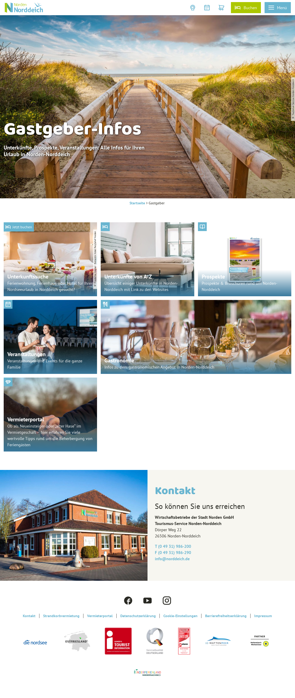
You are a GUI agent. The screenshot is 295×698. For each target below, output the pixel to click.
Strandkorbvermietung (61, 616)
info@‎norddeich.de (172, 558)
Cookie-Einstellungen (180, 616)
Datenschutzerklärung (138, 616)
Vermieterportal (100, 616)
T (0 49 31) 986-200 (173, 546)
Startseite (137, 203)
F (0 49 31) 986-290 (173, 552)
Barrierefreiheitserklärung (226, 616)
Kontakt (29, 616)
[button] (193, 7)
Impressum (263, 616)
